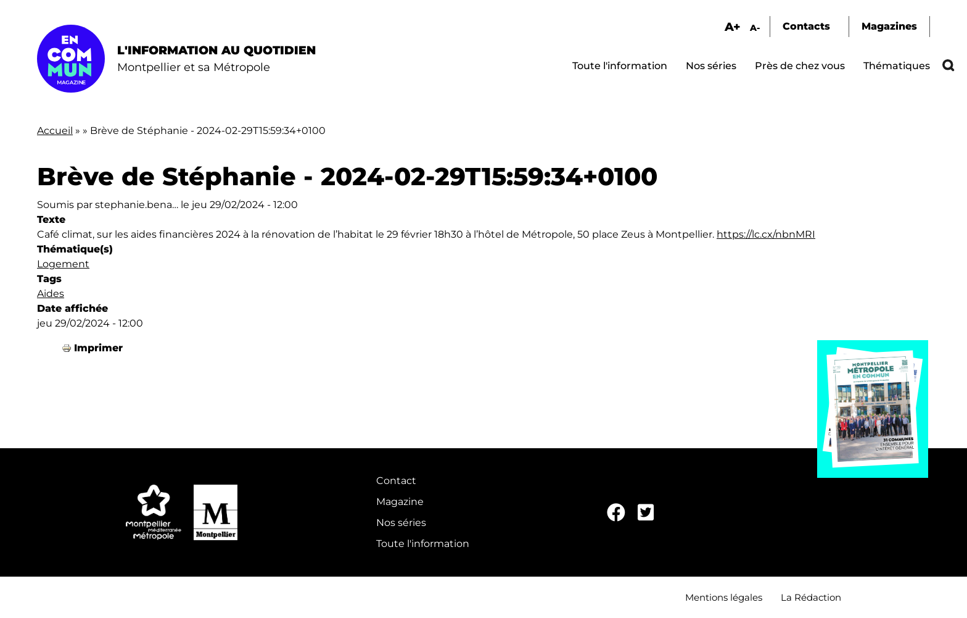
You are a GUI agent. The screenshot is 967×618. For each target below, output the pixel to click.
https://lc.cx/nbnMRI (766, 234)
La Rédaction (811, 597)
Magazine (400, 501)
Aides (50, 293)
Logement (63, 264)
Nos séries (711, 66)
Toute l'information (619, 66)
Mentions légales (723, 597)
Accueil (55, 130)
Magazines (889, 26)
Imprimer (98, 348)
